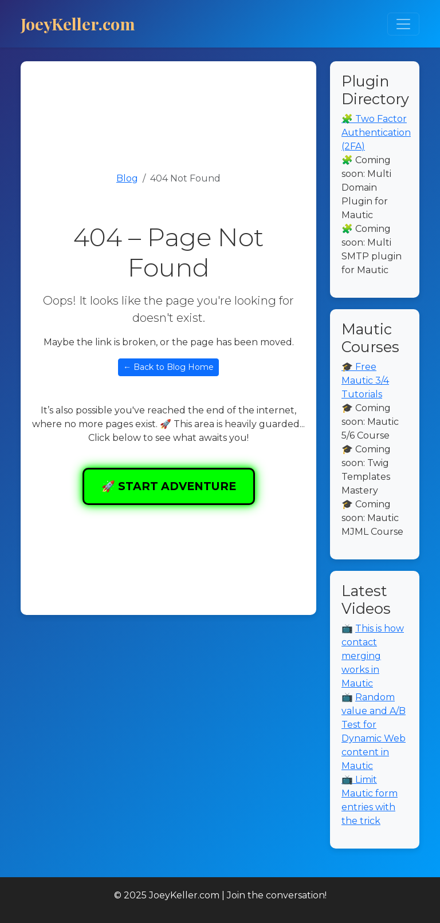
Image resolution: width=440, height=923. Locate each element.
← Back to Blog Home (168, 367)
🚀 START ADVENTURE (168, 486)
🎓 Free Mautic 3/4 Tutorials (365, 380)
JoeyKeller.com (78, 23)
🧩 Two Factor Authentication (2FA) (376, 132)
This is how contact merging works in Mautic (372, 656)
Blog (127, 178)
